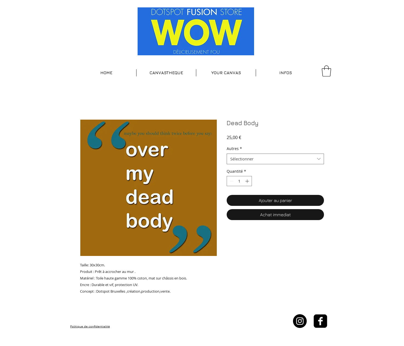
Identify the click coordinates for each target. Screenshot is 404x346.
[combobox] (275, 159)
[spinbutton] (239, 181)
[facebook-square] (320, 321)
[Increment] (247, 181)
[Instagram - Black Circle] (300, 321)
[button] (166, 72)
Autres (234, 148)
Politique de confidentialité (90, 326)
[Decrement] (230, 181)
